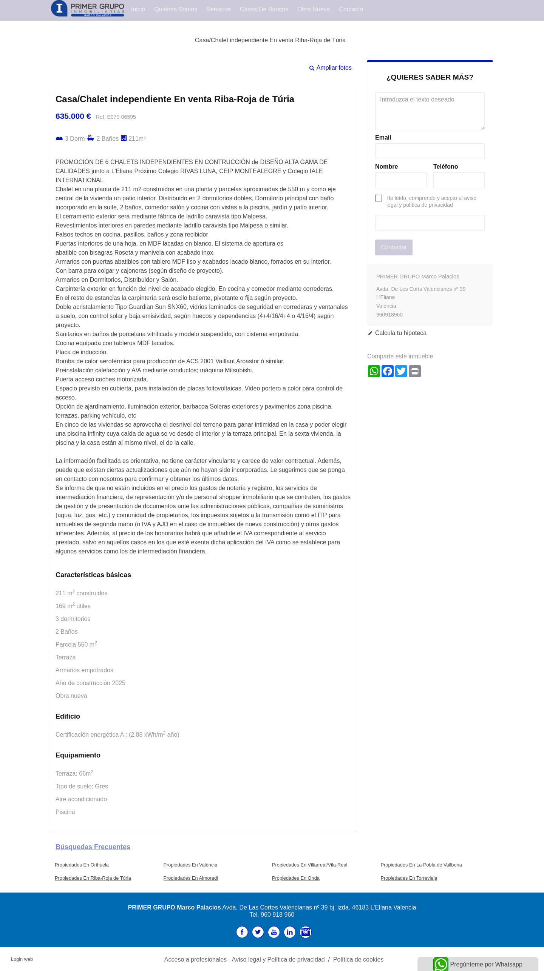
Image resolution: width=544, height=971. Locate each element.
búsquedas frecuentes (93, 847)
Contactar (394, 247)
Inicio (138, 9)
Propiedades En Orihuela (82, 865)
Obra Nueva (313, 9)
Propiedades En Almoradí (191, 878)
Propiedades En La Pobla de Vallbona (421, 865)
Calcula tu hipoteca (401, 333)
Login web (22, 959)
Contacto (351, 9)
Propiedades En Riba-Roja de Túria (93, 878)
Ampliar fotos (334, 68)
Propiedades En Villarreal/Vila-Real (309, 865)
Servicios (218, 9)
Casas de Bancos (264, 9)
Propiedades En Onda (296, 878)
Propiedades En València (191, 865)
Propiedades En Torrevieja (409, 878)
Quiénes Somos (175, 9)
